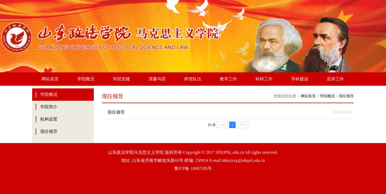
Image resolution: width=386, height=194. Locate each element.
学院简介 (48, 107)
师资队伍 (192, 79)
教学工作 (228, 79)
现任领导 (48, 131)
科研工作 (264, 79)
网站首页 (50, 79)
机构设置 (48, 119)
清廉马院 (157, 79)
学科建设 (299, 79)
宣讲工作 (335, 79)
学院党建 (121, 79)
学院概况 (85, 79)
